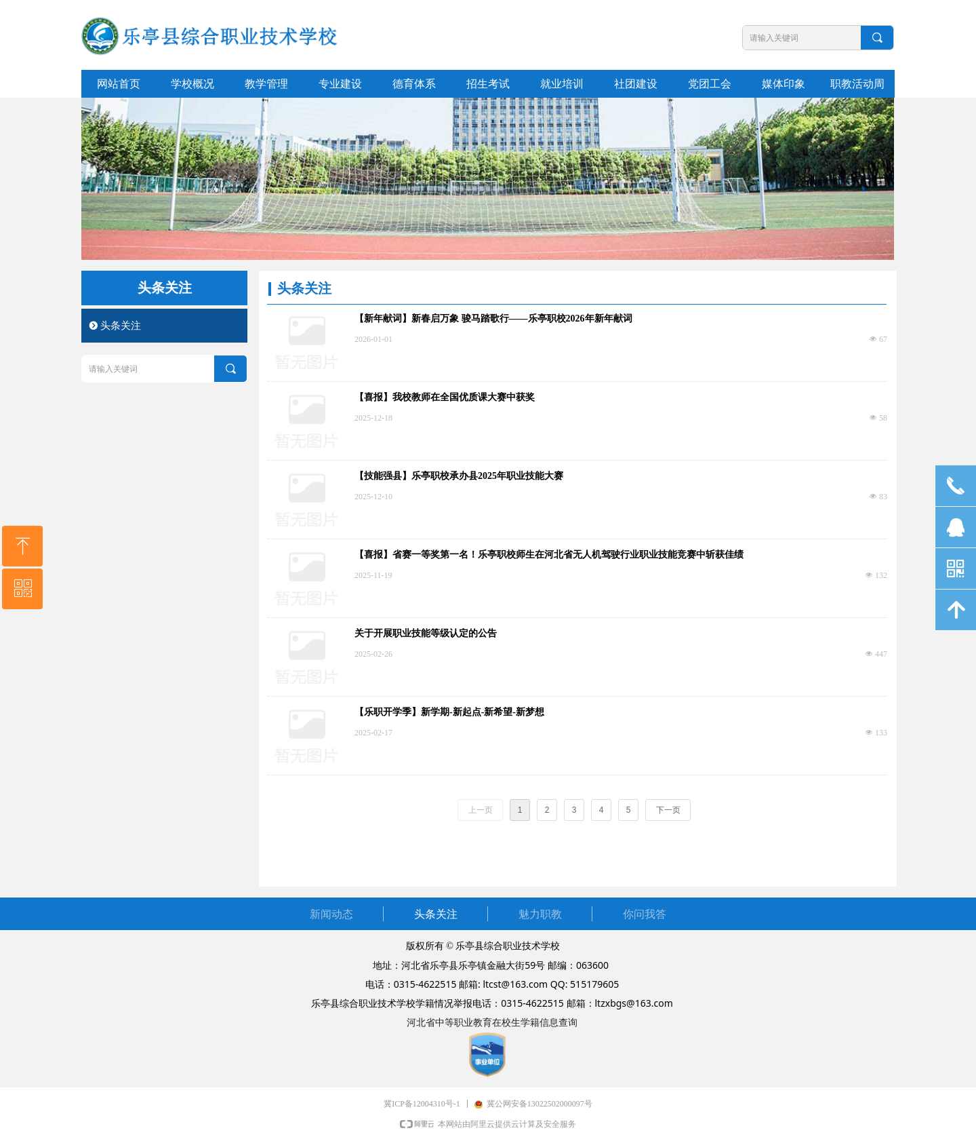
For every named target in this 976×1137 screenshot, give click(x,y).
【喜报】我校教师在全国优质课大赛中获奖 (444, 397)
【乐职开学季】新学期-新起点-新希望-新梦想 (449, 712)
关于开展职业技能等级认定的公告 (425, 633)
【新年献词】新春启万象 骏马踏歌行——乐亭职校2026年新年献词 (493, 318)
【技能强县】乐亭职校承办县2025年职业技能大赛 (458, 476)
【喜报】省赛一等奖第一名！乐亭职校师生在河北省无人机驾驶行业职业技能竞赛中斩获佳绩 (549, 555)
